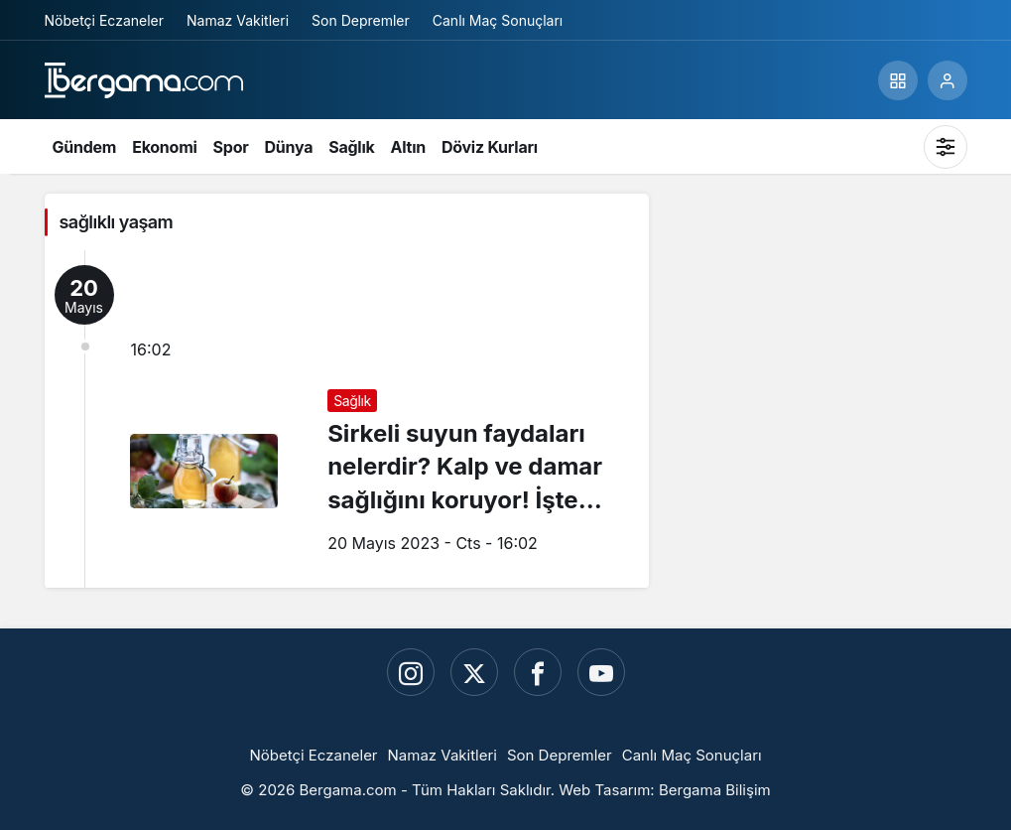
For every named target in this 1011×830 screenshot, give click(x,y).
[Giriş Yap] (947, 80)
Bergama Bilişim (715, 789)
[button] (898, 80)
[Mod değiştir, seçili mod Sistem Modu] (945, 147)
